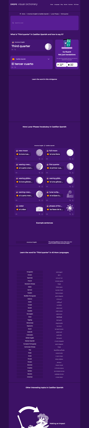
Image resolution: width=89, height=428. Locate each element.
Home (23, 14)
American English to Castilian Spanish (38, 14)
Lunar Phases (55, 14)
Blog (62, 4)
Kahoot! (65, 4)
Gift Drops (76, 4)
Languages (56, 4)
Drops (51, 4)
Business (70, 4)
